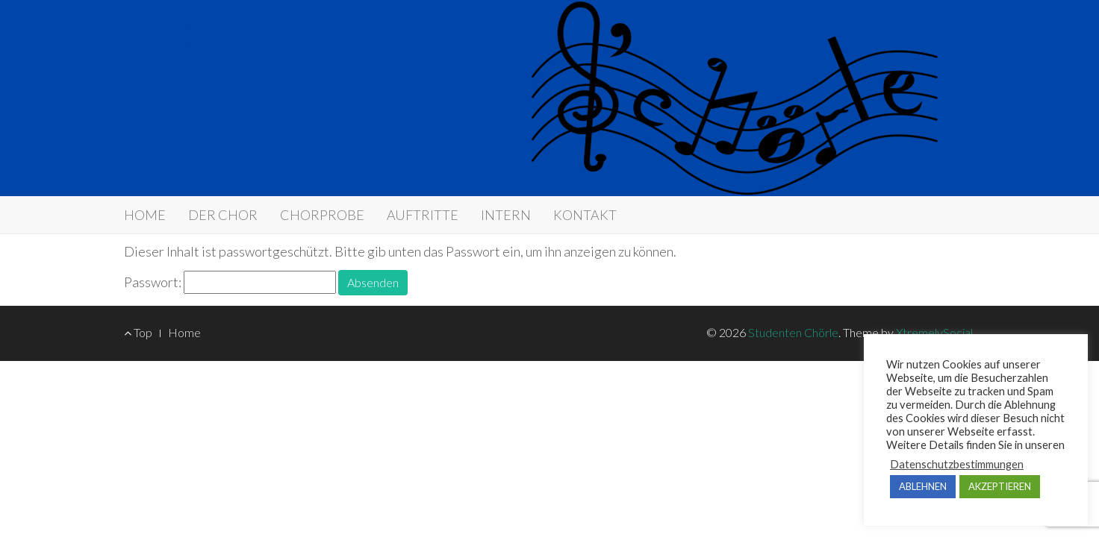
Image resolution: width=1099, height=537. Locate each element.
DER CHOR (223, 215)
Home (184, 332)
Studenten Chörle (253, 35)
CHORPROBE (322, 215)
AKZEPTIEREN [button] (999, 486)
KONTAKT (585, 215)
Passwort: (230, 283)
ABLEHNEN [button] (923, 486)
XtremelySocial (934, 332)
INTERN (506, 215)
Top (138, 332)
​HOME (145, 215)
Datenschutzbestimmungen (957, 464)
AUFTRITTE (422, 215)
